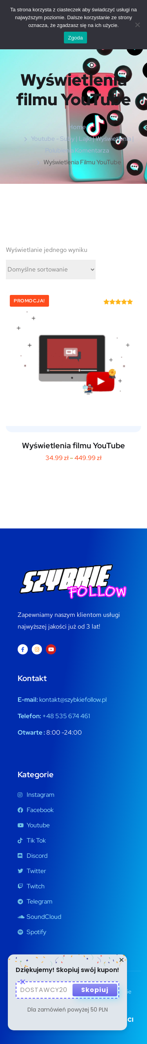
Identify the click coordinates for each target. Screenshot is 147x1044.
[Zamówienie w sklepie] (51, 269)
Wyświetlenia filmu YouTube (73, 445)
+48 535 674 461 (66, 716)
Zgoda (75, 38)
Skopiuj (95, 989)
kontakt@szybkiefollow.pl (73, 699)
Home (77, 127)
